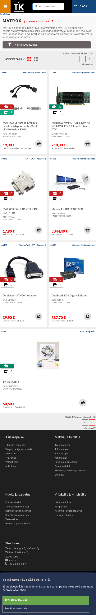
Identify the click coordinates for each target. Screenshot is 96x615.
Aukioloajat (11, 466)
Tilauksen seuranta (15, 445)
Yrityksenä (10, 457)
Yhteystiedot (11, 462)
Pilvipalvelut (61, 506)
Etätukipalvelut (13, 502)
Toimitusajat (61, 453)
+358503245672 (16, 564)
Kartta (10, 560)
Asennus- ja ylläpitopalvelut (69, 511)
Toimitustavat (62, 449)
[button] (38, 143)
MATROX (5, 14)
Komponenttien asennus (18, 511)
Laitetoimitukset (63, 502)
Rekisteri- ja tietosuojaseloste (70, 470)
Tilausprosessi (62, 445)
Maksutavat (61, 457)
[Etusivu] (19, 11)
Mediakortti (11, 453)
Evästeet (59, 474)
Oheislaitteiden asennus (17, 515)
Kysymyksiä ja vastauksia (18, 449)
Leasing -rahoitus (64, 515)
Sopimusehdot (62, 466)
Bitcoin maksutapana (66, 462)
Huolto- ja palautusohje (17, 523)
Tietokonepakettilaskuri (17, 506)
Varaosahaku (12, 519)
